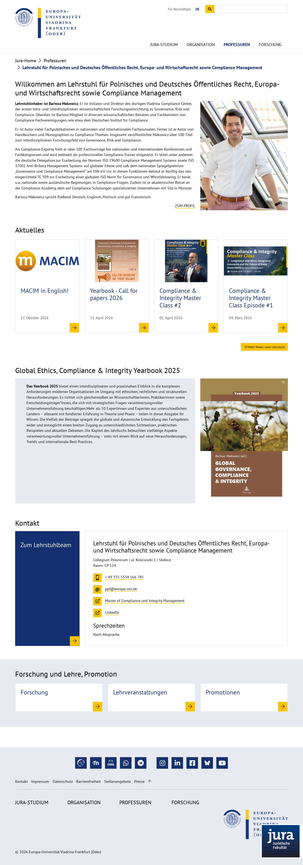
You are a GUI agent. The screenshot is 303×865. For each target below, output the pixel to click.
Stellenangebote (117, 781)
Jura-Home (25, 60)
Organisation (201, 38)
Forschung (270, 38)
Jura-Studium (164, 38)
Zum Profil (185, 205)
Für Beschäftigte (179, 9)
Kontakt (21, 781)
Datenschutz (63, 781)
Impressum (40, 781)
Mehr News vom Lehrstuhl (264, 347)
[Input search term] (251, 9)
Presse (139, 781)
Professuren (237, 38)
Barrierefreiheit (88, 781)
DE (197, 9)
